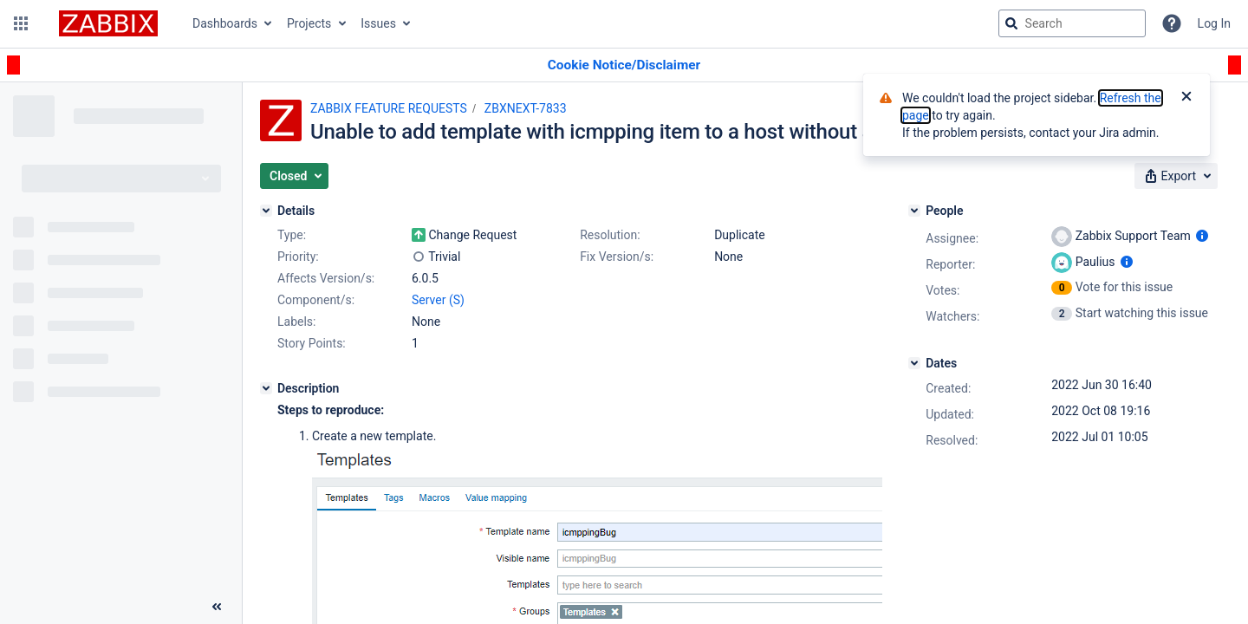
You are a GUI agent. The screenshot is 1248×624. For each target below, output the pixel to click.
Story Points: (311, 343)
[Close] (1186, 98)
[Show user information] (1202, 236)
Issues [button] (378, 23)
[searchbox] (1072, 23)
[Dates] (914, 363)
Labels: (296, 321)
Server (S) (438, 300)
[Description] (266, 388)
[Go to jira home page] (108, 23)
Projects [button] (309, 23)
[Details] (266, 211)
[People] (914, 211)
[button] (21, 23)
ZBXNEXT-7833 (525, 108)
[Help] (1172, 23)
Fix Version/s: (616, 256)
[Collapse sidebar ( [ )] (216, 607)
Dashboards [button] (224, 23)
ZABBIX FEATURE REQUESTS (388, 108)
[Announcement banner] (624, 65)
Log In (1214, 23)
